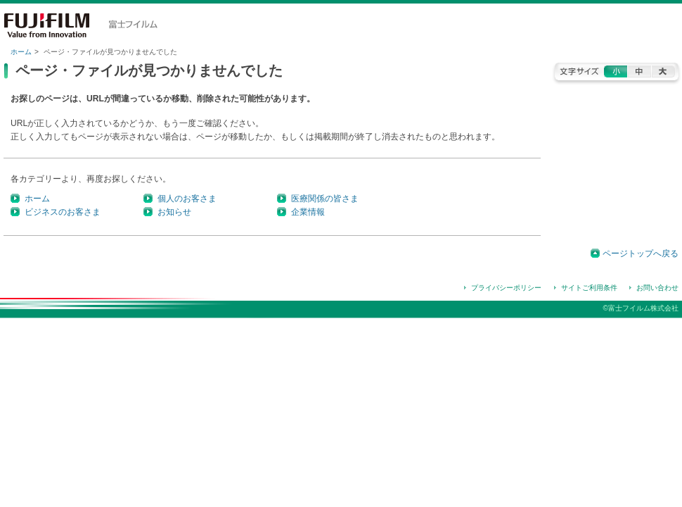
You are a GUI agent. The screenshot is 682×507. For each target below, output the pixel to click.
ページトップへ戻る (640, 253)
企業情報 (308, 212)
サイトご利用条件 (589, 288)
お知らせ (174, 212)
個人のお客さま (187, 199)
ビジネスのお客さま (63, 212)
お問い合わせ (657, 288)
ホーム (21, 52)
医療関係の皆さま (325, 199)
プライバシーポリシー (506, 288)
